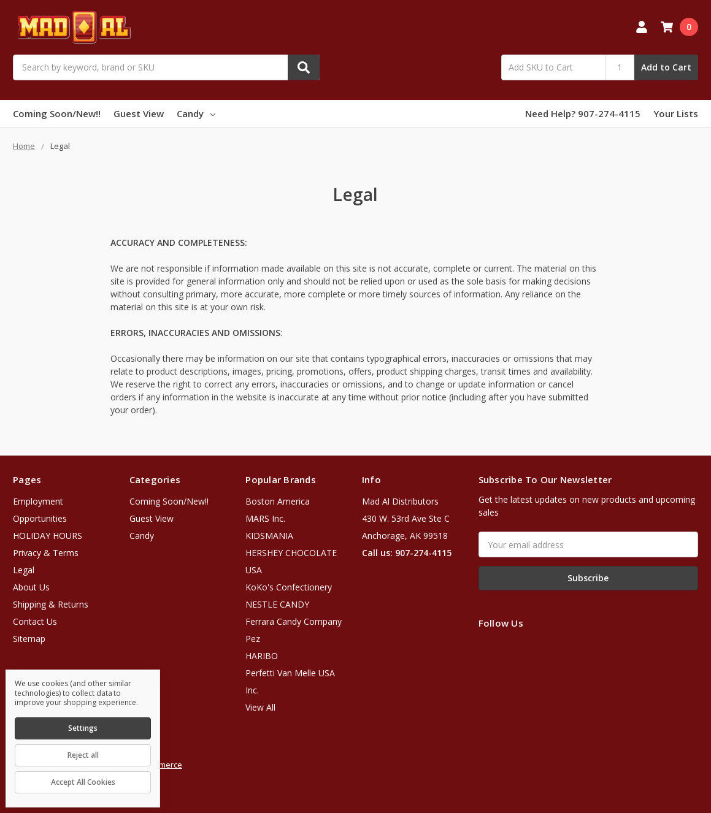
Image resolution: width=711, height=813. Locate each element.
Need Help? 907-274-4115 (582, 113)
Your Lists (675, 113)
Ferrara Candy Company (293, 621)
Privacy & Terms (46, 553)
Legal (23, 570)
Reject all (83, 755)
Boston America (277, 501)
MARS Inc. (265, 518)
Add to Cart (666, 67)
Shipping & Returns (50, 604)
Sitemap (29, 638)
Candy (196, 113)
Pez (252, 638)
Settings (83, 728)
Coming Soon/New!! (57, 113)
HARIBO (261, 656)
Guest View (138, 113)
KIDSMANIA (269, 535)
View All (260, 707)
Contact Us (35, 621)
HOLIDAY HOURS (47, 535)
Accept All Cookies (83, 782)
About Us (31, 587)
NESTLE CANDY (277, 604)
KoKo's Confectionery (288, 587)
